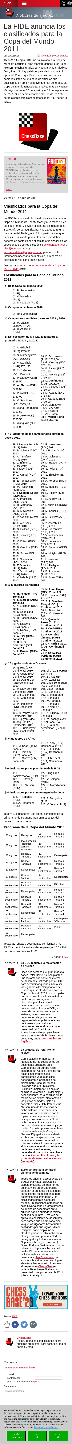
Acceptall (58, 1436)
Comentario (10, 1386)
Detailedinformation (16, 1436)
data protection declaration (46, 1427)
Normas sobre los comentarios (19, 1367)
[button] (24, 3)
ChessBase (24, 1337)
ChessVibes (45, 1266)
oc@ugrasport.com (55, 244)
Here (22, 1421)
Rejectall (37, 1436)
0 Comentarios (60, 55)
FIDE (14, 1316)
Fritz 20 (11, 159)
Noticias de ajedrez (34, 15)
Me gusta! (46, 55)
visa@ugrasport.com (16, 248)
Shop (7, 3)
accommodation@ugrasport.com (23, 252)
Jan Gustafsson (44, 1257)
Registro (34, 1381)
